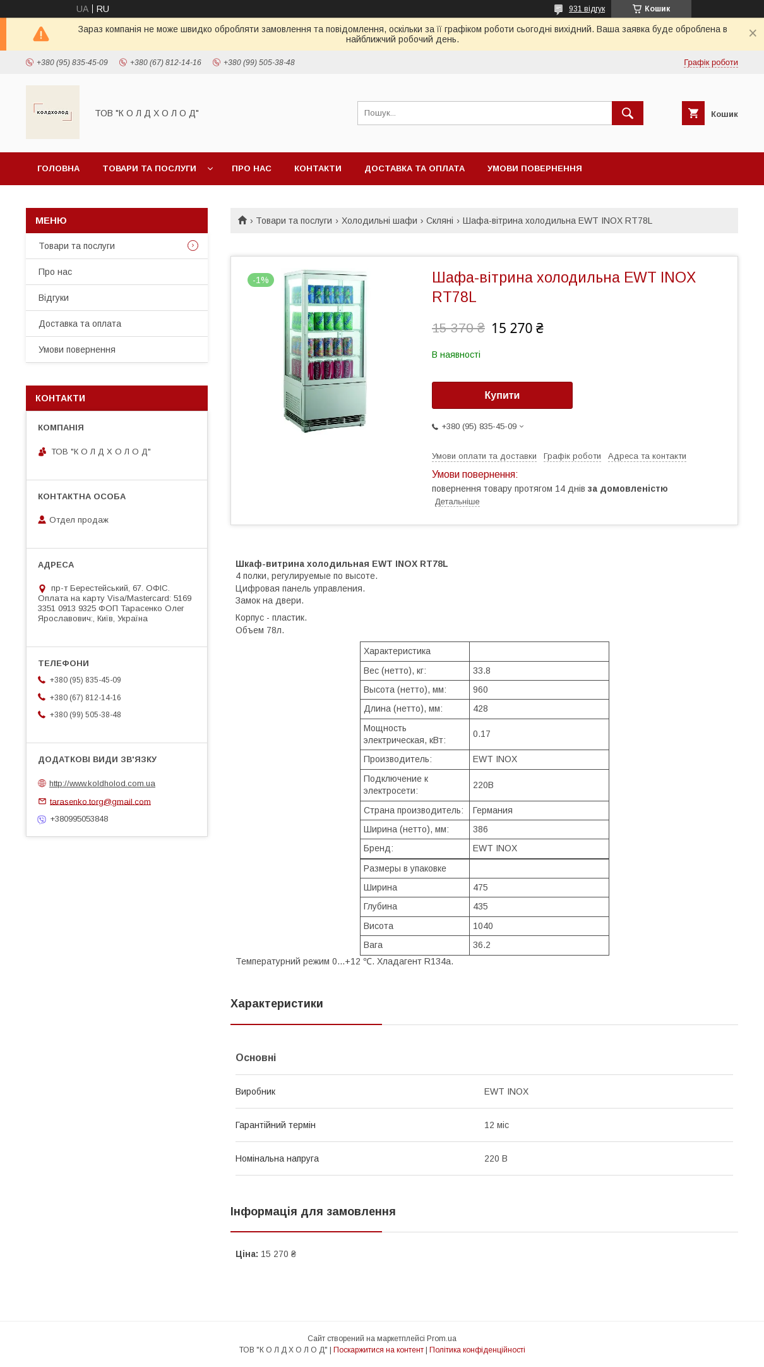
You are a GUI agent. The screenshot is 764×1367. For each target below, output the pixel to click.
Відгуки (54, 298)
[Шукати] (627, 113)
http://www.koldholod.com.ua (102, 783)
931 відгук (587, 8)
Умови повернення (534, 168)
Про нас (252, 168)
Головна (58, 168)
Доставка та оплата (414, 168)
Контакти (318, 168)
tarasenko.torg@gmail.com (100, 801)
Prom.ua (442, 1338)
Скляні (439, 221)
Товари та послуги (149, 168)
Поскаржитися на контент (378, 1350)
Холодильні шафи (379, 221)
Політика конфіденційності (477, 1350)
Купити (502, 395)
